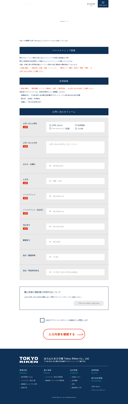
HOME (50, 4)
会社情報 (73, 4)
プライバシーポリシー (98, 390)
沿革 (72, 384)
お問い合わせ (95, 386)
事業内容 (57, 4)
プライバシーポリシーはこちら (88, 303)
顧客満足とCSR (76, 387)
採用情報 (81, 4)
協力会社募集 (91, 4)
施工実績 (65, 4)
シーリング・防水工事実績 (53, 377)
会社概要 (73, 380)
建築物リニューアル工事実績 (54, 380)
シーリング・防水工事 (27, 380)
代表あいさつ (75, 377)
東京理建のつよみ (26, 377)
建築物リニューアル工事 (28, 384)
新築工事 (23, 387)
